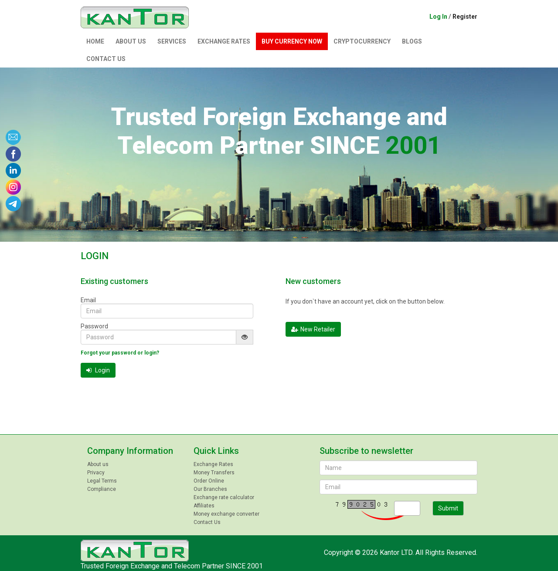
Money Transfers (214, 473)
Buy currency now (292, 41)
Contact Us (106, 58)
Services (171, 41)
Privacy (96, 473)
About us (131, 41)
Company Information (130, 451)
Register (465, 16)
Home (95, 41)
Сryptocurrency (362, 41)
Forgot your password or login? (120, 353)
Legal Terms (102, 481)
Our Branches (210, 489)
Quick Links (216, 451)
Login (98, 370)
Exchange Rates (223, 41)
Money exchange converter (226, 514)
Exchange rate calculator (224, 497)
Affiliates (204, 506)
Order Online (209, 481)
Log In (438, 16)
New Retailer (313, 329)
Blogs (412, 41)
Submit (448, 508)
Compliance (101, 489)
